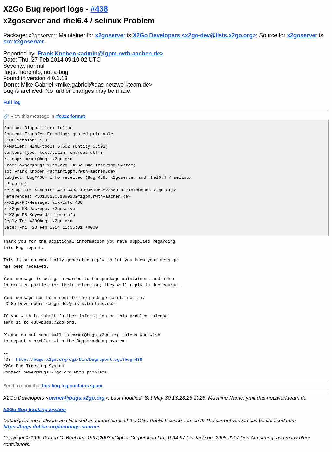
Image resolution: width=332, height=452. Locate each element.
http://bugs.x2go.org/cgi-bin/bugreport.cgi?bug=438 (79, 359)
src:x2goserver (23, 41)
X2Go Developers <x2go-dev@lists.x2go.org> (194, 35)
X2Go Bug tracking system (34, 409)
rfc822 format (70, 116)
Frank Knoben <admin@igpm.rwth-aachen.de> (101, 53)
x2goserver (42, 35)
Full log (12, 102)
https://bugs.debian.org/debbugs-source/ (51, 426)
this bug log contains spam (72, 385)
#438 (99, 9)
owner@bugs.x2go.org (77, 398)
